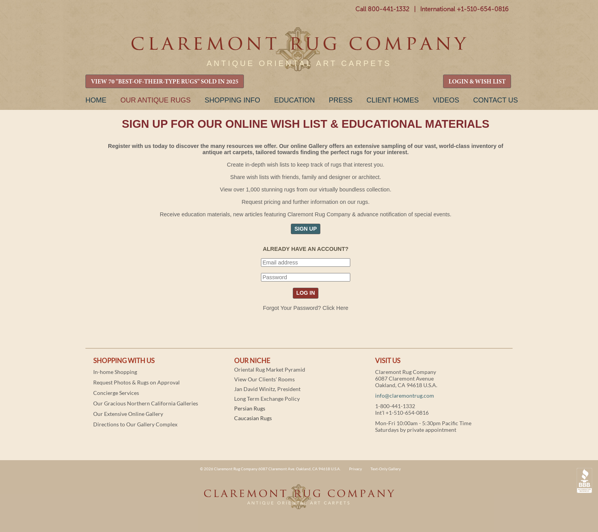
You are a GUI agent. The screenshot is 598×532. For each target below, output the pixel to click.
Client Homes (393, 100)
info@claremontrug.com (404, 395)
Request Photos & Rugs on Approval (136, 382)
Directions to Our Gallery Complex (135, 424)
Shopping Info (232, 100)
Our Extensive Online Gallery (128, 413)
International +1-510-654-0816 (464, 9)
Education (294, 100)
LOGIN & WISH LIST (477, 82)
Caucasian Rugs (253, 418)
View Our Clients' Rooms (264, 379)
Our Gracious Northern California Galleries (145, 403)
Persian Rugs (249, 408)
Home (95, 100)
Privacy (355, 468)
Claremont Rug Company (299, 49)
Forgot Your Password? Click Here (305, 308)
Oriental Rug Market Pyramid (269, 369)
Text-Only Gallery (385, 468)
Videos (446, 100)
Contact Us (495, 100)
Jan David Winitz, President (267, 389)
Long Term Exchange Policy (267, 398)
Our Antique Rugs (155, 100)
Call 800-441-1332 (382, 9)
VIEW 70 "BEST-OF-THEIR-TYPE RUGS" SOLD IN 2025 (164, 82)
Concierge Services (116, 392)
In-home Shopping (115, 372)
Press (341, 100)
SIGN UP (305, 229)
